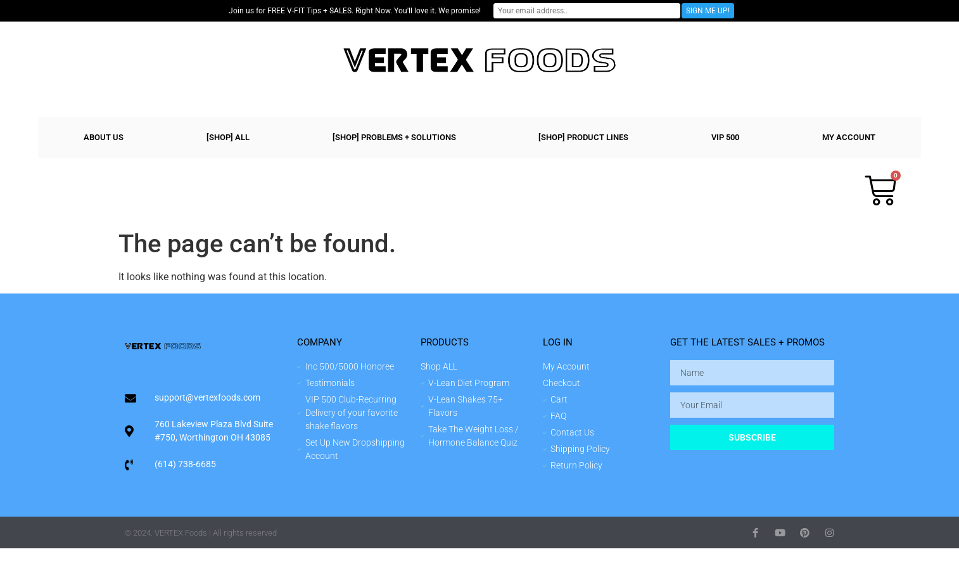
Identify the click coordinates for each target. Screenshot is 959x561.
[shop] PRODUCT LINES (583, 137)
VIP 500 (725, 137)
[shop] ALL (228, 137)
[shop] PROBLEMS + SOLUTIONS (394, 137)
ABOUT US (104, 137)
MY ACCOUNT (848, 137)
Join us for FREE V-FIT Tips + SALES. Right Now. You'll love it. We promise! (372, 10)
